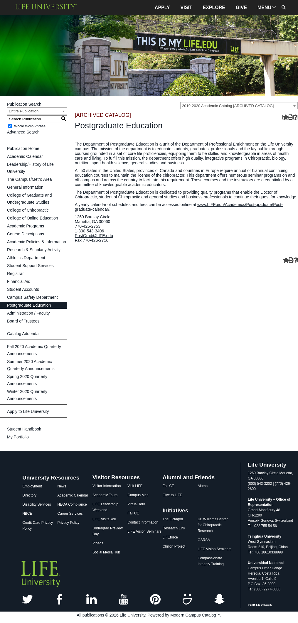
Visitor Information (106, 486)
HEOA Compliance (72, 504)
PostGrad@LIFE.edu (94, 235)
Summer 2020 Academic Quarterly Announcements (31, 365)
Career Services (70, 513)
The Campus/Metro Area (29, 179)
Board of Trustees (23, 321)
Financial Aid (18, 281)
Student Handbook (24, 429)
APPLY (162, 7)
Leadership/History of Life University (30, 168)
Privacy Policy (69, 523)
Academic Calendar (25, 156)
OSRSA (204, 540)
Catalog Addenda (22, 333)
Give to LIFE (172, 495)
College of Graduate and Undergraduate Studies (29, 199)
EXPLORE (214, 7)
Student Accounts (23, 289)
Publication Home (23, 148)
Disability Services (36, 504)
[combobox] (239, 105)
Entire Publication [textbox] (23, 111)
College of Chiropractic (28, 210)
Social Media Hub (106, 552)
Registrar (15, 273)
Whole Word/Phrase (30, 126)
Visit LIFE (134, 486)
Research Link (174, 528)
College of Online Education (32, 218)
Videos (97, 543)
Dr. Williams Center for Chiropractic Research (213, 525)
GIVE (241, 7)
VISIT (186, 7)
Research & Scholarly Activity (33, 249)
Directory (29, 495)
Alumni (203, 486)
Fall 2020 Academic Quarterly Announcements (34, 350)
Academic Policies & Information (36, 241)
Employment (32, 486)
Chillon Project (174, 546)
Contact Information (142, 522)
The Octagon (173, 519)
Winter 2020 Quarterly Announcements (27, 395)
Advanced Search (23, 132)
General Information (25, 187)
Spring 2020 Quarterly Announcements (27, 380)
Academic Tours (104, 495)
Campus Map (137, 495)
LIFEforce (170, 537)
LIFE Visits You (104, 519)
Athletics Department (26, 257)
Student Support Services (30, 265)
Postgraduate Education (29, 305)
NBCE (27, 513)
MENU (264, 7)
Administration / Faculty (28, 313)
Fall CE (133, 513)
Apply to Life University (28, 411)
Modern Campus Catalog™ (195, 615)
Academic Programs (25, 226)
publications (93, 615)
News (62, 486)
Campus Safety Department (32, 297)
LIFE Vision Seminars (144, 531)
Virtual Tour (136, 504)
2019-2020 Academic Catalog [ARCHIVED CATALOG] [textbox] (228, 106)
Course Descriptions (25, 234)
